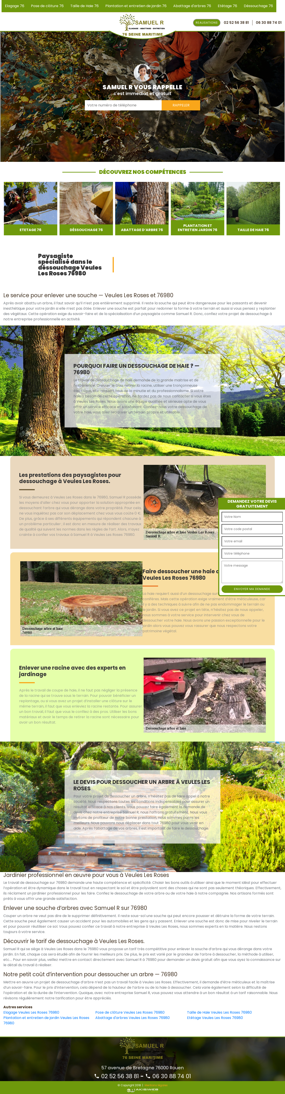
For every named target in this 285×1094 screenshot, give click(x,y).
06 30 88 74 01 (168, 1076)
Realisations (207, 22)
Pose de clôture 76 (47, 5)
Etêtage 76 (227, 5)
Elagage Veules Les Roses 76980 (31, 1012)
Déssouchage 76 (258, 5)
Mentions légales (156, 1085)
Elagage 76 (14, 5)
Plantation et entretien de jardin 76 (136, 5)
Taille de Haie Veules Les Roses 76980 (219, 1012)
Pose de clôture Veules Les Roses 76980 (130, 1012)
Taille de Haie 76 (84, 5)
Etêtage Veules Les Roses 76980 (215, 1017)
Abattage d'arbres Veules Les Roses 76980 (132, 1017)
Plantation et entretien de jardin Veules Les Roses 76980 (46, 1020)
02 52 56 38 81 (116, 1076)
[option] (30, 208)
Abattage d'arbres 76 (192, 5)
